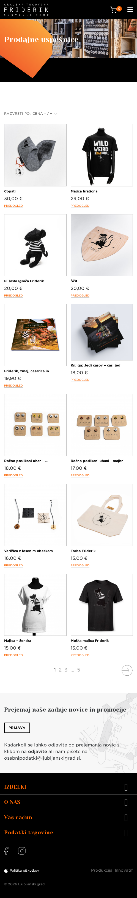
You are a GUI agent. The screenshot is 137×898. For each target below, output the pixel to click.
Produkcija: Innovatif (112, 870)
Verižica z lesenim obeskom (28, 551)
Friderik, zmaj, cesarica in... (28, 371)
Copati (10, 191)
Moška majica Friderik (90, 641)
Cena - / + (44, 113)
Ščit (74, 281)
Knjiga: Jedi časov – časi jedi (96, 365)
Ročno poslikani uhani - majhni (98, 461)
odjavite (37, 751)
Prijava (17, 728)
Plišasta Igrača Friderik (24, 281)
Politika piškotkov (24, 870)
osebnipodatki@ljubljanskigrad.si (42, 758)
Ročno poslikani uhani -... (26, 461)
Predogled (13, 205)
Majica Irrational (84, 191)
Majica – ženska (17, 641)
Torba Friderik (83, 551)
